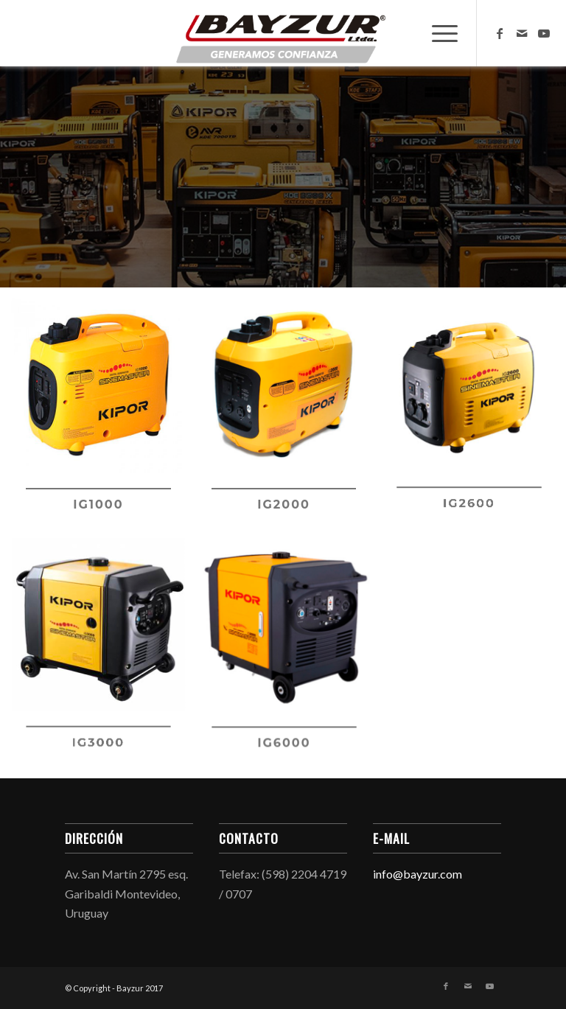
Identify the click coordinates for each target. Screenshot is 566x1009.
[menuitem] (437, 33)
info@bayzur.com (417, 874)
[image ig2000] (289, 418)
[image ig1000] (104, 418)
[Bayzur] (282, 33)
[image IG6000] (289, 659)
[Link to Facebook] (500, 33)
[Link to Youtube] (544, 33)
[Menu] (437, 33)
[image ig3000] (104, 659)
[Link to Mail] (522, 33)
